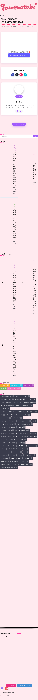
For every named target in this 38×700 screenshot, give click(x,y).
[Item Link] (6, 169)
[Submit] (35, 136)
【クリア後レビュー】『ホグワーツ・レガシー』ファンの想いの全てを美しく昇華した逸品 (14, 349)
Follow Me (19, 96)
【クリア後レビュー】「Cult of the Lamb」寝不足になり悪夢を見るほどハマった (15, 170)
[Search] (19, 136)
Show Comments (19, 124)
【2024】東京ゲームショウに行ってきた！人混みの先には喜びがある (15, 223)
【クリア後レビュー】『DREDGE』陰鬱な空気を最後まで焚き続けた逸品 (15, 287)
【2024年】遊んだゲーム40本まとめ (34, 170)
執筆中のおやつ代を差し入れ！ (19, 55)
